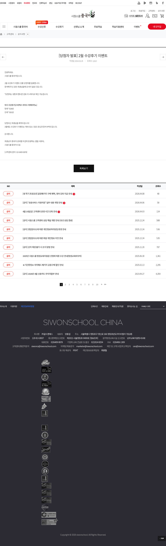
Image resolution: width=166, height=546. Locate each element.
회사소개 (3, 306)
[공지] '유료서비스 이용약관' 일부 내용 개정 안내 (44, 202)
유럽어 (19, 3)
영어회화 (3, 3)
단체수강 (94, 306)
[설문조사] (133, 16)
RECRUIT (78, 3)
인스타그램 (151, 3)
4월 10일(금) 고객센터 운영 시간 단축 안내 (41, 211)
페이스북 (163, 3)
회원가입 (142, 10)
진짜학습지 (43, 3)
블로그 (157, 3)
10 (97, 284)
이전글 (3, 57)
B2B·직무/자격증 (60, 3)
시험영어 (11, 3)
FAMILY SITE (146, 306)
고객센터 (151, 10)
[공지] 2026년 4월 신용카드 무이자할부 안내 (41, 273)
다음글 (163, 57)
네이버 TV (145, 3)
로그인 (133, 10)
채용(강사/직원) (117, 306)
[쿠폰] (154, 16)
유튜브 (139, 3)
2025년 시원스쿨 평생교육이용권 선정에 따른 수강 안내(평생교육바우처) (52, 255)
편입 (50, 3)
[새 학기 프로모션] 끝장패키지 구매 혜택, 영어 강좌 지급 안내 (49, 193)
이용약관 (13, 306)
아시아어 (27, 3)
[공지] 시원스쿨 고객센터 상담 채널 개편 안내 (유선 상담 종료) (48, 220)
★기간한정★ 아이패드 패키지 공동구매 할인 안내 (43, 264)
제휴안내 (104, 306)
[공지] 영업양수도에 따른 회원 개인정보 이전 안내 (43, 238)
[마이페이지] (147, 16)
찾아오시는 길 (132, 306)
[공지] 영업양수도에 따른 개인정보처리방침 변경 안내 (44, 229)
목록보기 (84, 168)
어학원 (71, 3)
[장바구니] (162, 16)
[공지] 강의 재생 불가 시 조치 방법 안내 (38, 247)
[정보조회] (94, 338)
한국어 (34, 3)
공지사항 (161, 10)
